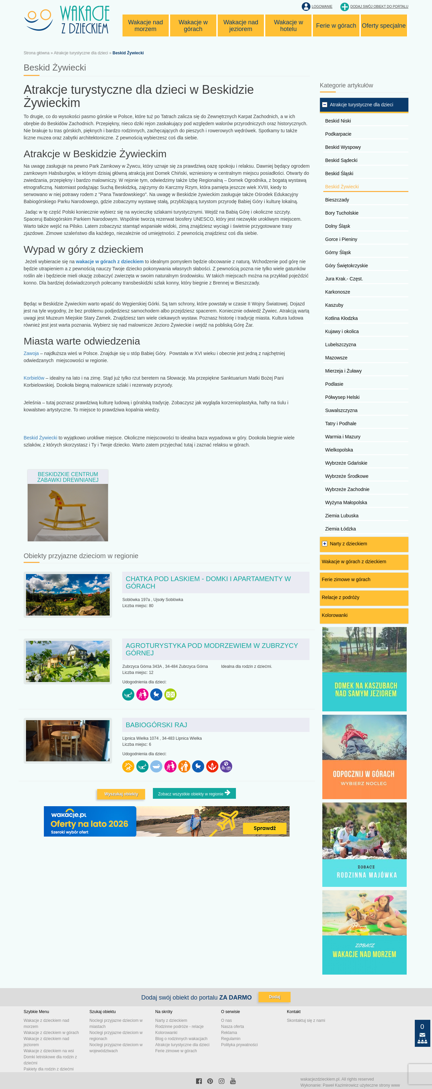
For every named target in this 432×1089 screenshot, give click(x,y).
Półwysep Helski (342, 397)
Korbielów (34, 378)
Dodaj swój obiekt (379, 6)
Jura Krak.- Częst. (344, 278)
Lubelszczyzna (340, 344)
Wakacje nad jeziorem (240, 25)
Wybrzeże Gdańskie (346, 463)
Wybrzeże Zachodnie (347, 489)
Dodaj (274, 997)
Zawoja (31, 353)
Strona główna (37, 53)
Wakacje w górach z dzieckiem (354, 561)
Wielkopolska (339, 450)
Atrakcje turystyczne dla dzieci (81, 53)
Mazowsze (336, 357)
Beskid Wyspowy (343, 147)
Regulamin (230, 1038)
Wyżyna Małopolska (346, 502)
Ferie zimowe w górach (346, 579)
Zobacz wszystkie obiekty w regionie (194, 793)
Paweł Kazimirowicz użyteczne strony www (361, 1085)
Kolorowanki (335, 615)
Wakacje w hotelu (288, 25)
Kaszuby (334, 305)
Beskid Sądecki (341, 160)
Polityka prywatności (239, 1044)
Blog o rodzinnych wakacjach (181, 1038)
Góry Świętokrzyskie (346, 265)
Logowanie (322, 6)
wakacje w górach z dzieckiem (110, 261)
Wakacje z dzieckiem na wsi (49, 1051)
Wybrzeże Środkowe (347, 476)
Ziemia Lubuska (342, 515)
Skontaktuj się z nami (306, 1020)
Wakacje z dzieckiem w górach (51, 1032)
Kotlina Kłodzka (341, 318)
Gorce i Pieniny (341, 239)
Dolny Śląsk (337, 226)
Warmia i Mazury (343, 436)
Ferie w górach (336, 25)
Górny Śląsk (338, 252)
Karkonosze (337, 292)
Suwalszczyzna (341, 410)
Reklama (229, 1032)
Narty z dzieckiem (348, 543)
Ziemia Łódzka (340, 529)
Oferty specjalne (384, 25)
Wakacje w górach (193, 25)
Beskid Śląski (339, 173)
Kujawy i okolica (342, 331)
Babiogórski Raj (156, 725)
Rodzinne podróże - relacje (179, 1026)
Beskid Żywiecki (41, 437)
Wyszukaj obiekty (121, 794)
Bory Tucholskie (342, 213)
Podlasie (334, 384)
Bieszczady (337, 199)
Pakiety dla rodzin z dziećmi (49, 1069)
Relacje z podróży (340, 597)
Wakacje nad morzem (145, 25)
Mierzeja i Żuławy (343, 371)
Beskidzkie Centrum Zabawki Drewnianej (68, 477)
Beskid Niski (338, 121)
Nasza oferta (232, 1026)
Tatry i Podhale (341, 423)
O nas (226, 1020)
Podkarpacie (338, 134)
